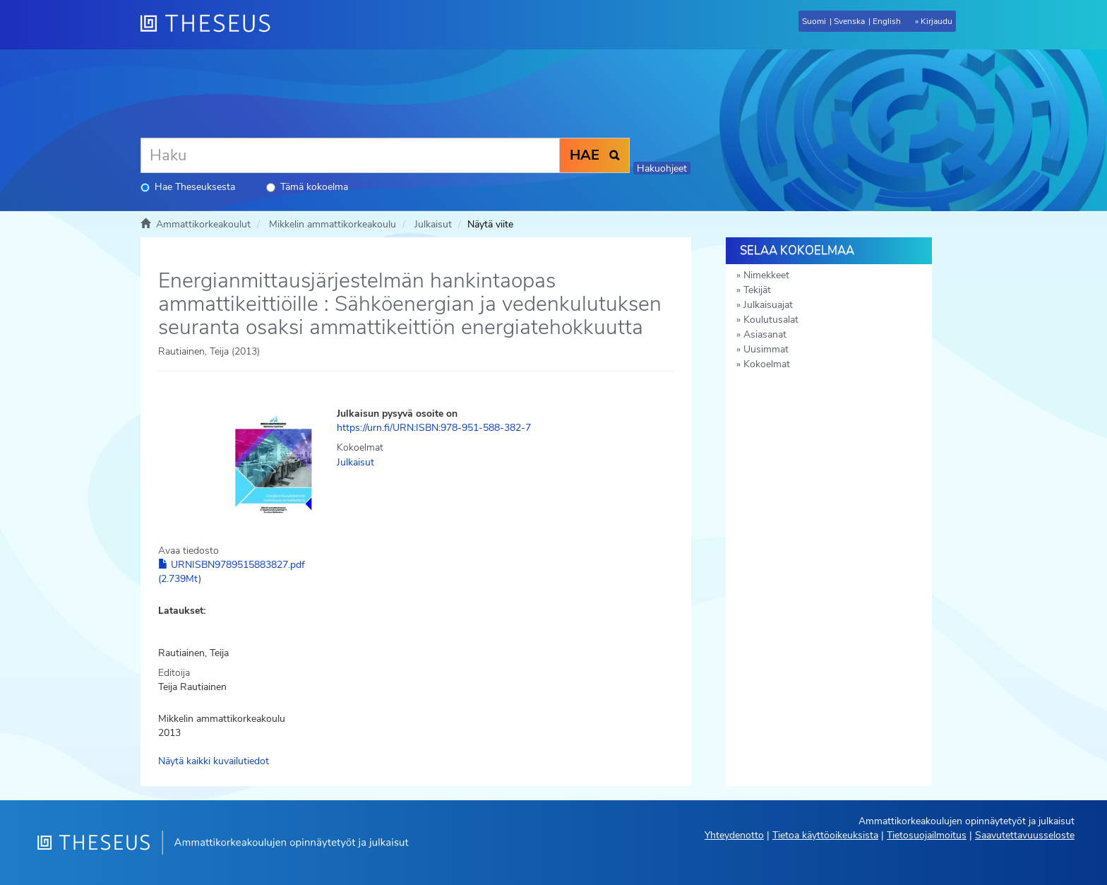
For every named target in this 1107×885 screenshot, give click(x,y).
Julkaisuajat (768, 304)
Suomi (814, 21)
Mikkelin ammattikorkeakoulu (332, 224)
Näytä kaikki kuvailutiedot (213, 761)
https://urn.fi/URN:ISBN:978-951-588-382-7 (434, 427)
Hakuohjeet (662, 168)
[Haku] (350, 155)
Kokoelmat (766, 364)
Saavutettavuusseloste (1025, 835)
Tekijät (757, 290)
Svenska (849, 21)
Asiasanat (764, 334)
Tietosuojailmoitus (927, 835)
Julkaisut (433, 224)
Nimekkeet (766, 275)
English (887, 21)
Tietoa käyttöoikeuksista (825, 835)
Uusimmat (766, 349)
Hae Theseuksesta (187, 187)
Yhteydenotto (734, 835)
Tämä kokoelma (307, 187)
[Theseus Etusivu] (211, 24)
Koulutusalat (770, 319)
